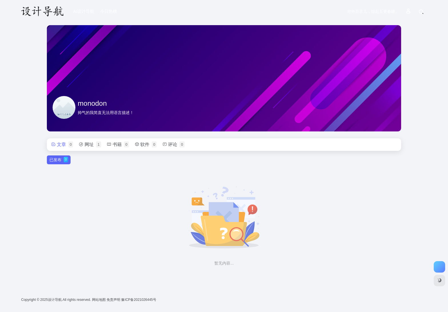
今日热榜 (108, 11)
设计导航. (55, 300)
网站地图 (99, 300)
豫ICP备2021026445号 (138, 300)
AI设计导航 (83, 11)
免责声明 (114, 300)
